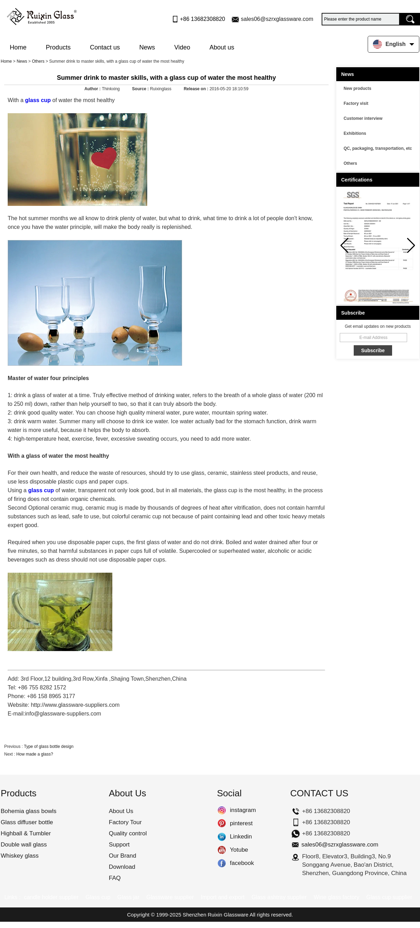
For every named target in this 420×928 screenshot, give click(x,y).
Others (38, 61)
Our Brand (122, 855)
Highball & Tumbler (26, 833)
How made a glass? (34, 754)
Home (18, 47)
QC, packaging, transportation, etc (378, 148)
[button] (411, 245)
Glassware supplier (170, 897)
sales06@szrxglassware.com (277, 19)
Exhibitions (355, 133)
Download (122, 867)
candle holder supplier (51, 897)
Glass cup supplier (389, 897)
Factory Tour (125, 822)
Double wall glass (24, 844)
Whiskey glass (20, 855)
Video (182, 47)
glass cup (38, 100)
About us (222, 47)
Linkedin (221, 836)
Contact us (105, 47)
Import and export (223, 897)
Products (58, 47)
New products (357, 88)
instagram (221, 810)
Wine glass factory (336, 897)
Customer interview (363, 118)
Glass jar (128, 897)
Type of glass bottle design (48, 746)
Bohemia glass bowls (29, 811)
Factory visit (356, 103)
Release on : (197, 88)
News (147, 47)
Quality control (128, 833)
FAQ (115, 878)
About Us (121, 811)
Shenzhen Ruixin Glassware (215, 915)
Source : (141, 88)
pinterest (221, 823)
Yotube (221, 849)
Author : (93, 88)
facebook (221, 863)
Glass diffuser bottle (27, 822)
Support (119, 844)
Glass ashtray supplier (279, 897)
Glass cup (97, 897)
